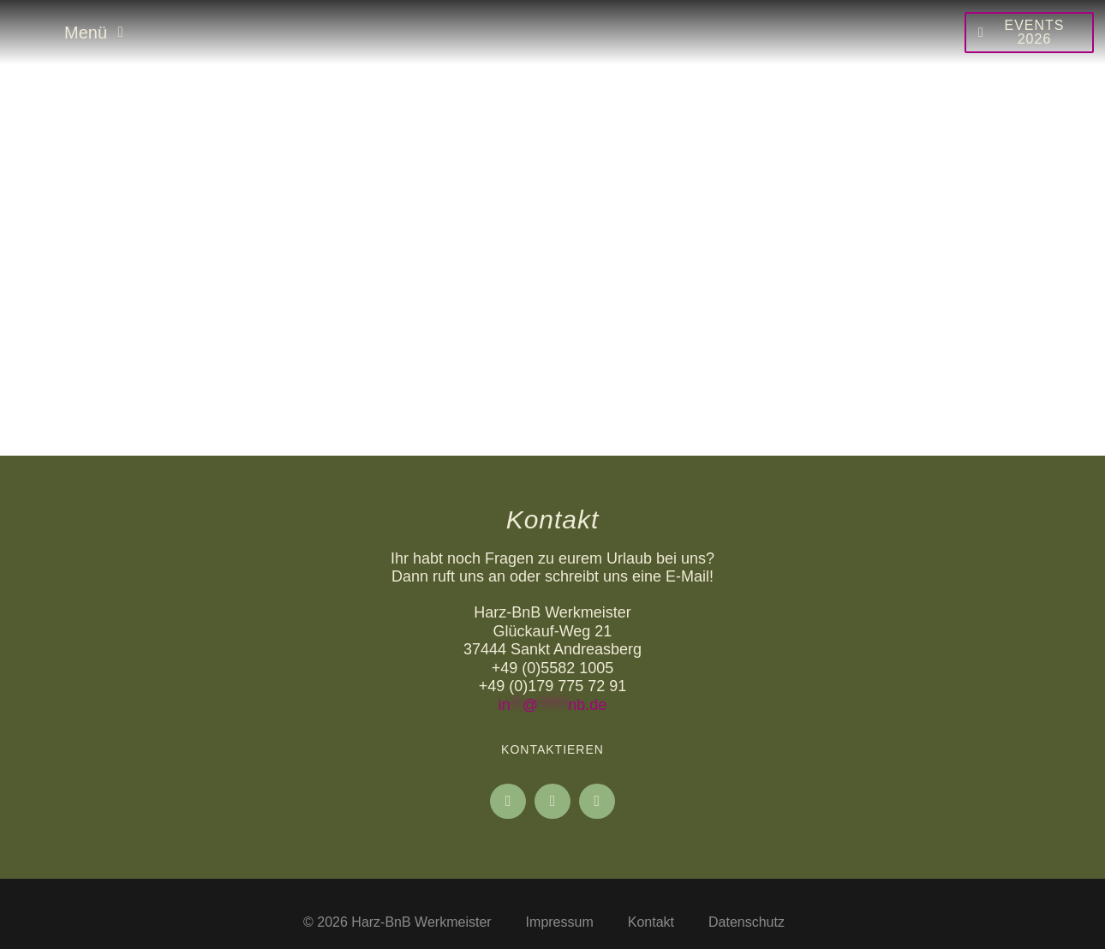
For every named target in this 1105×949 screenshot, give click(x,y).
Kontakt (651, 922)
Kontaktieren (552, 749)
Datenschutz (746, 922)
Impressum (560, 922)
